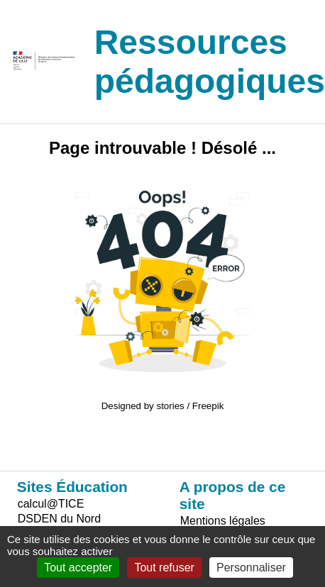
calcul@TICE (51, 504)
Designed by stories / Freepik (162, 406)
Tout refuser (164, 567)
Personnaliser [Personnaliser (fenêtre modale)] (251, 567)
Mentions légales (222, 521)
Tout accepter (78, 567)
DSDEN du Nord (59, 519)
